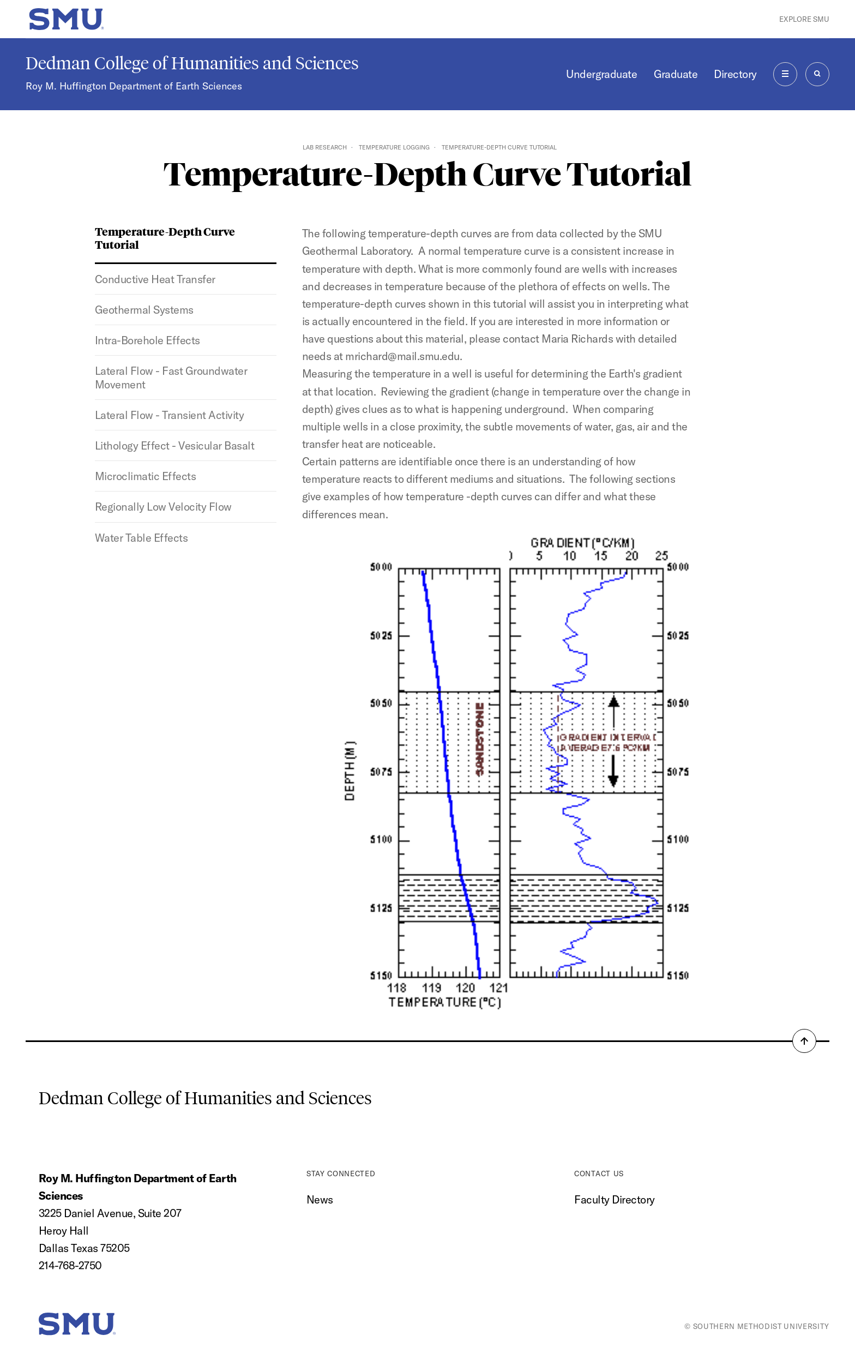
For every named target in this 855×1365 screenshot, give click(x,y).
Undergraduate (601, 74)
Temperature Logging (394, 147)
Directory (735, 74)
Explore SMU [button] (804, 19)
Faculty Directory (614, 1199)
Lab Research (325, 147)
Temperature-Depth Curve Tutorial (165, 238)
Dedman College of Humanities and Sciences (192, 63)
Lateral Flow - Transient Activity (169, 415)
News (319, 1199)
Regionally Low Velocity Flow (163, 506)
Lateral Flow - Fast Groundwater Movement (171, 377)
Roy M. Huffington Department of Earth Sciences (134, 86)
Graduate (676, 74)
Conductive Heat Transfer (155, 279)
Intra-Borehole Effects (147, 340)
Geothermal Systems (144, 309)
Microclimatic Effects (145, 476)
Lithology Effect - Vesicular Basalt (174, 445)
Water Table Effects (141, 537)
